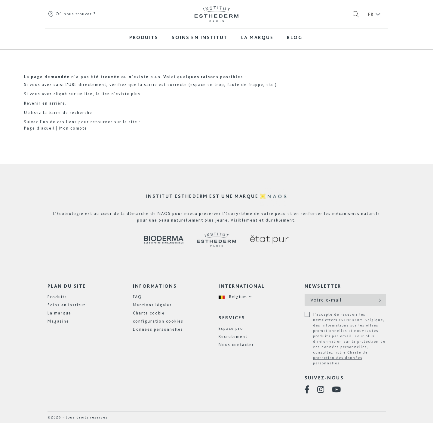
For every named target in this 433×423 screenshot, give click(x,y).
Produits (57, 296)
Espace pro (231, 328)
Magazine (58, 321)
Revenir (32, 103)
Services (232, 317)
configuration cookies (158, 321)
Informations (155, 286)
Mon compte (73, 128)
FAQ (137, 296)
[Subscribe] (379, 300)
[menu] (216, 37)
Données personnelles (158, 329)
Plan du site (67, 286)
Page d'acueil (39, 128)
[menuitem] (143, 37)
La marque (59, 313)
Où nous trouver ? (72, 13)
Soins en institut (66, 304)
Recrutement (233, 336)
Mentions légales (152, 304)
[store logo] (216, 14)
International (242, 286)
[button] (235, 296)
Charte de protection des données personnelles (340, 357)
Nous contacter (236, 344)
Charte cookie (149, 313)
